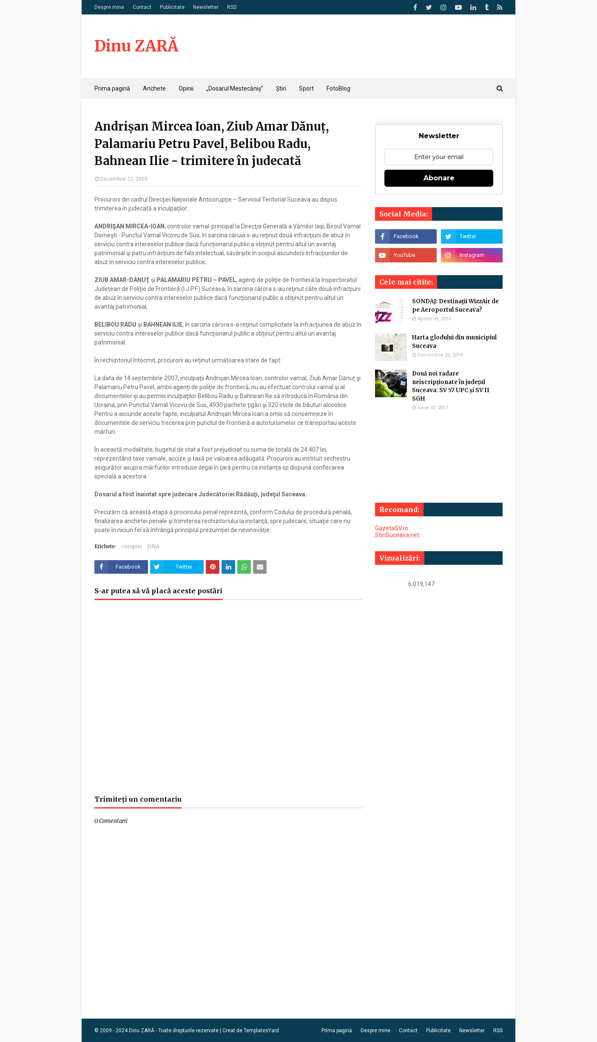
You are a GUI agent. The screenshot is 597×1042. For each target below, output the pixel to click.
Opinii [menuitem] (186, 88)
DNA (153, 546)
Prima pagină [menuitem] (112, 88)
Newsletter (206, 7)
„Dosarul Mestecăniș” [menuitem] (234, 88)
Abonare (439, 178)
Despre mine (109, 7)
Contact (142, 7)
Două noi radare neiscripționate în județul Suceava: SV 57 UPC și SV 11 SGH (450, 386)
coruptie (131, 546)
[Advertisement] (228, 701)
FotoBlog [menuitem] (338, 88)
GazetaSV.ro (391, 528)
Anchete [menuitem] (154, 88)
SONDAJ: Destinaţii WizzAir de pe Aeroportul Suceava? (455, 305)
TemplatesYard (261, 1030)
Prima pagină (336, 1030)
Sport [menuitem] (306, 88)
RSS (231, 7)
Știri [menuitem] (281, 88)
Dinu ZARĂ (136, 46)
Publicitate (172, 7)
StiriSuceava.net (397, 535)
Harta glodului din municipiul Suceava (454, 342)
